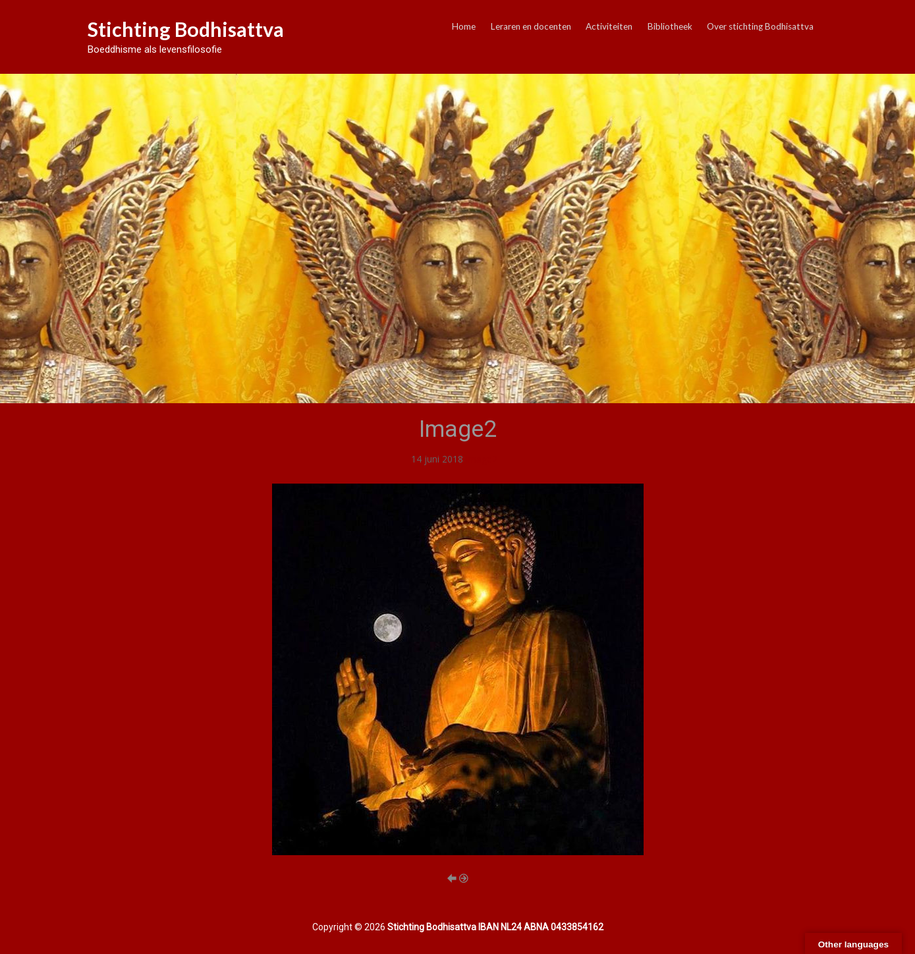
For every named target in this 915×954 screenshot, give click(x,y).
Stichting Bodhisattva (186, 29)
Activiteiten (609, 26)
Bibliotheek (670, 26)
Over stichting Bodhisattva (760, 26)
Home (464, 26)
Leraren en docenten (531, 26)
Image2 (481, 459)
